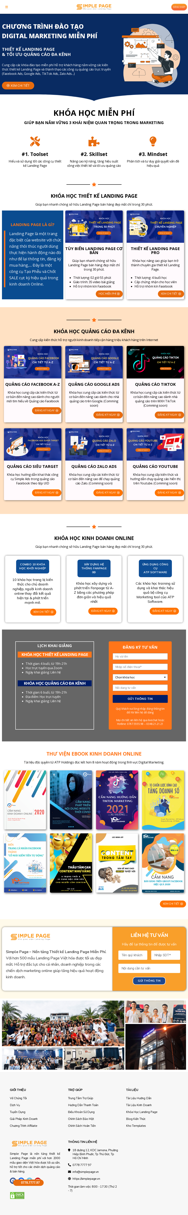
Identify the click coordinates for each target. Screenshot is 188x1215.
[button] (18, 85)
